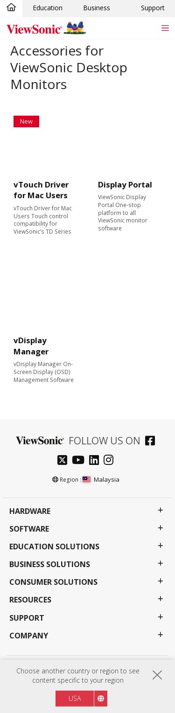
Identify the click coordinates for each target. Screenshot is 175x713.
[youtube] (80, 461)
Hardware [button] (29, 511)
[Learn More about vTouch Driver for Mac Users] (45, 147)
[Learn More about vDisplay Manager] (45, 303)
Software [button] (29, 529)
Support (153, 7)
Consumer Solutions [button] (53, 582)
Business (96, 7)
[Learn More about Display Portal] (129, 147)
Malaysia (101, 479)
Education (48, 7)
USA (75, 698)
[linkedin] (96, 461)
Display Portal (125, 184)
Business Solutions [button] (49, 564)
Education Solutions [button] (54, 546)
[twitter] (64, 461)
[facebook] (152, 442)
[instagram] (111, 461)
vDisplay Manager (31, 346)
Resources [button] (30, 599)
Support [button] (26, 618)
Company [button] (28, 635)
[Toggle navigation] (165, 28)
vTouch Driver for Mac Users (41, 190)
